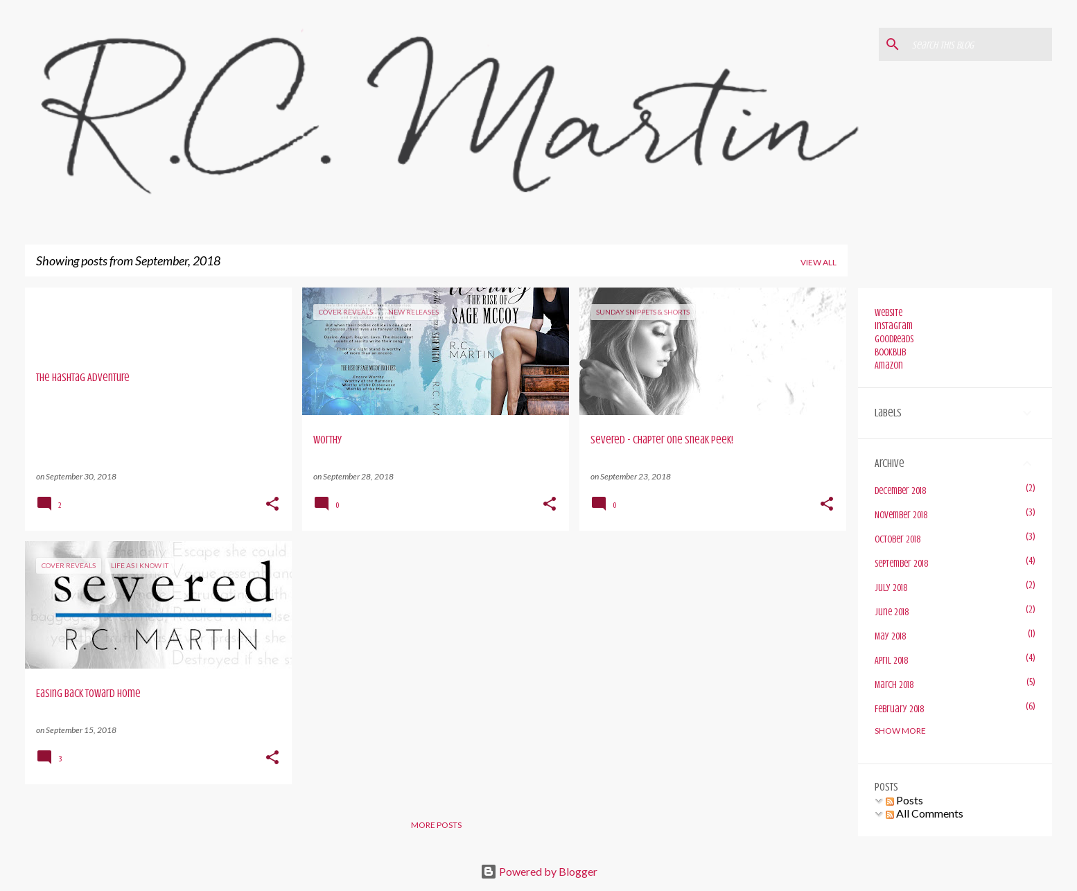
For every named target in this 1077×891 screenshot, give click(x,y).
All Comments (924, 813)
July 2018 (891, 588)
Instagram (894, 326)
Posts (904, 799)
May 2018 (890, 636)
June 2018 (892, 612)
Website (888, 313)
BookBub (890, 352)
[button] (272, 504)
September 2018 (901, 563)
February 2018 (899, 709)
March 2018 (894, 685)
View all (818, 262)
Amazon (889, 365)
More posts (436, 825)
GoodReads (894, 339)
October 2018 (897, 539)
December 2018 (900, 491)
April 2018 (891, 660)
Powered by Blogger (538, 871)
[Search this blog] (979, 44)
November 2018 (901, 515)
